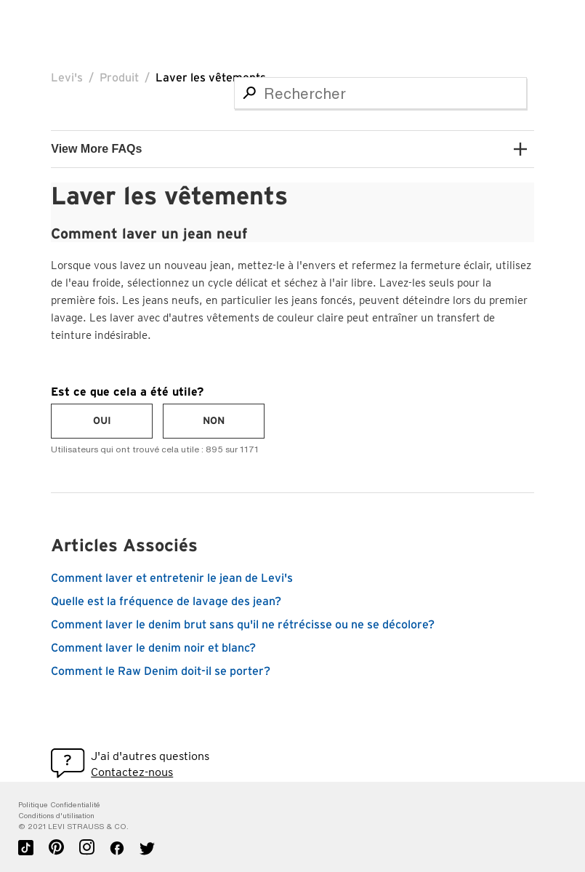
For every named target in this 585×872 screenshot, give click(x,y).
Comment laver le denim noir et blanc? (153, 648)
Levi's (67, 78)
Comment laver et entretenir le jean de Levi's (172, 578)
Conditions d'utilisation (56, 815)
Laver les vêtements (211, 78)
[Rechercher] (380, 93)
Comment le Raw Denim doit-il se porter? (160, 671)
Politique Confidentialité (59, 804)
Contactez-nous (132, 772)
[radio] (102, 421)
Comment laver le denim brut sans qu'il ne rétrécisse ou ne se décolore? (243, 625)
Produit (119, 78)
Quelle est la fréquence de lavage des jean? (166, 601)
